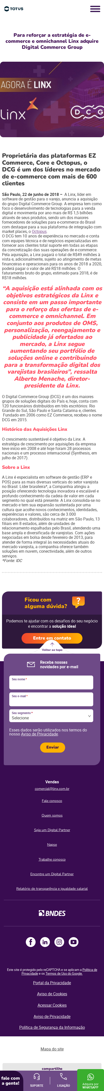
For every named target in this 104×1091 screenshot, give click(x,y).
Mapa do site (52, 1049)
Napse (52, 844)
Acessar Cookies (52, 1005)
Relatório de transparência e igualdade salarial (52, 888)
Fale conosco (52, 800)
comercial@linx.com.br (52, 788)
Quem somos (52, 815)
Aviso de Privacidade (39, 734)
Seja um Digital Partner (52, 830)
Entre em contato (52, 638)
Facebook (30, 942)
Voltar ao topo (52, 650)
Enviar (52, 747)
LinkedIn (45, 942)
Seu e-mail (20, 696)
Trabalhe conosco (52, 859)
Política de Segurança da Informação (52, 1027)
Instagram (59, 942)
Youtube (73, 942)
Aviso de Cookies (52, 993)
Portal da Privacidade (52, 983)
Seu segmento (22, 713)
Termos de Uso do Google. (64, 973)
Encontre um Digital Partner (52, 874)
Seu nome (19, 679)
